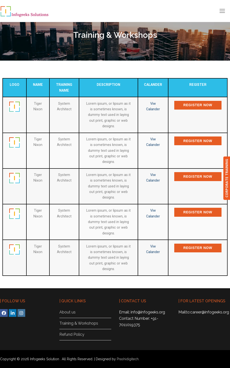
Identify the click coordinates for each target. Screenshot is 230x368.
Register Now (197, 105)
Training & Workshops (78, 323)
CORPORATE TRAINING (226, 178)
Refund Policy (71, 334)
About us (67, 312)
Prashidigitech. (128, 359)
